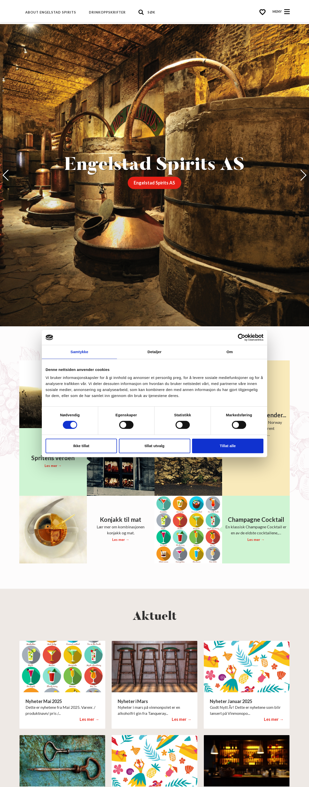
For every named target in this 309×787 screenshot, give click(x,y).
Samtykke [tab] (79, 352)
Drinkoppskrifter (107, 12)
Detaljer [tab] (154, 352)
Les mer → (53, 465)
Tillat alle (228, 446)
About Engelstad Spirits (50, 12)
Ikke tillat (81, 446)
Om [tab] (229, 352)
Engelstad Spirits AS (154, 182)
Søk (151, 12)
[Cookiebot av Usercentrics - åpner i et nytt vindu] (241, 337)
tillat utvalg (154, 446)
